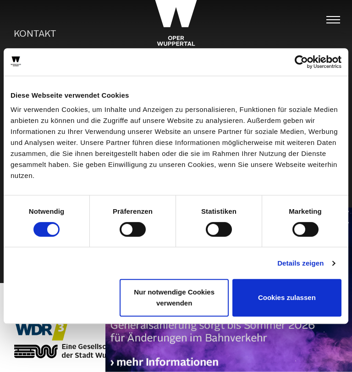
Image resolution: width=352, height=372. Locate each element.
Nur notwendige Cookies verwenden (174, 297)
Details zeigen (300, 263)
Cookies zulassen (287, 297)
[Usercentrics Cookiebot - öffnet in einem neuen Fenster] (301, 62)
